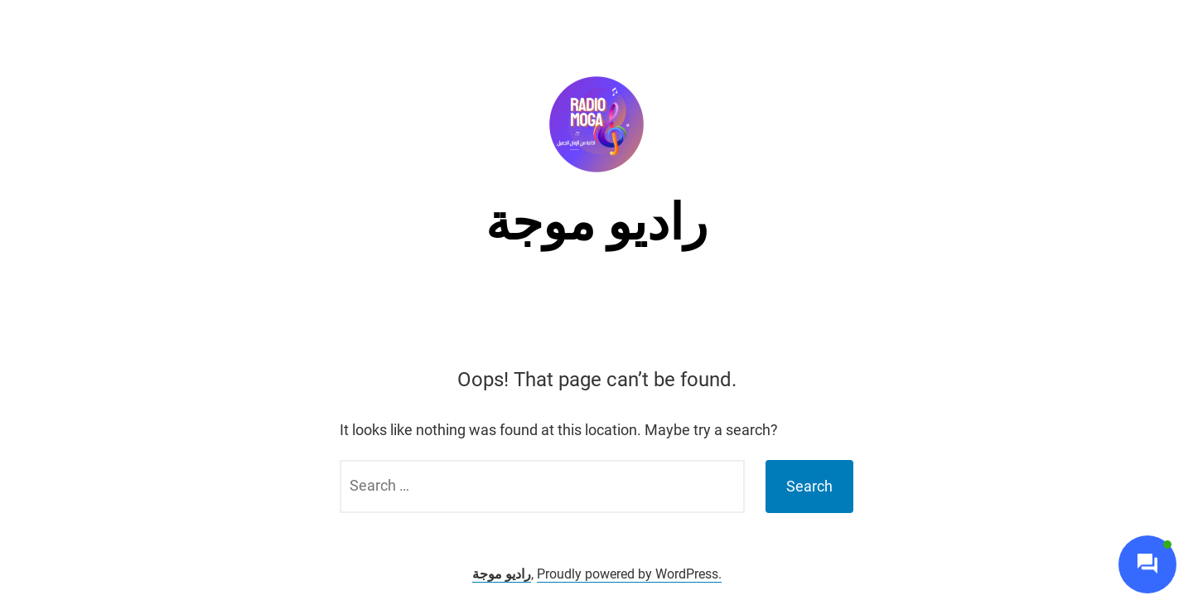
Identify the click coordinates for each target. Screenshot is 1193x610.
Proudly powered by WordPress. (629, 574)
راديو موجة (596, 222)
